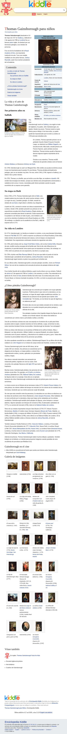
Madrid (15, 411)
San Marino (22, 433)
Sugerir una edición (46, 712)
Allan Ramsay (23, 254)
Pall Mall (13, 235)
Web (34, 14)
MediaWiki (26, 728)
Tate (27, 529)
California (30, 433)
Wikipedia (54, 726)
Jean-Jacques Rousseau (42, 396)
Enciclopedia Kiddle (35, 701)
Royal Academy (26, 211)
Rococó (46, 107)
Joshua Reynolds (37, 257)
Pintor (45, 104)
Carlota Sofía (52, 244)
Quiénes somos (25, 729)
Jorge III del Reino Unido (31, 244)
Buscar (64, 10)
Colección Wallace (37, 424)
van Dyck (15, 203)
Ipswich (54, 178)
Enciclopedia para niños (11, 32)
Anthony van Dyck (29, 164)
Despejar (60, 10)
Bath (38, 196)
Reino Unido (47, 86)
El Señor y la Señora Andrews (52, 115)
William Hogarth (53, 144)
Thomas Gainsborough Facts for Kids (28, 655)
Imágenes (39, 14)
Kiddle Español (9, 729)
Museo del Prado (46, 411)
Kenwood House (57, 428)
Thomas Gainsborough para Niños (15, 708)
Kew (58, 84)
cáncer (9, 273)
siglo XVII (31, 364)
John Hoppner (17, 343)
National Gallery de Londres (31, 374)
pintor (11, 42)
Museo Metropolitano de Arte (21, 428)
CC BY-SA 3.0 (32, 724)
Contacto (48, 729)
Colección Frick (34, 426)
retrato (51, 112)
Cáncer (46, 81)
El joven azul (44, 431)
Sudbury (46, 70)
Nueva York (34, 428)
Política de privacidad (38, 729)
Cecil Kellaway (20, 452)
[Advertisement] (33, 21)
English (45, 14)
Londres (46, 78)
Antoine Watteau (10, 164)
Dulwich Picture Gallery (51, 385)
